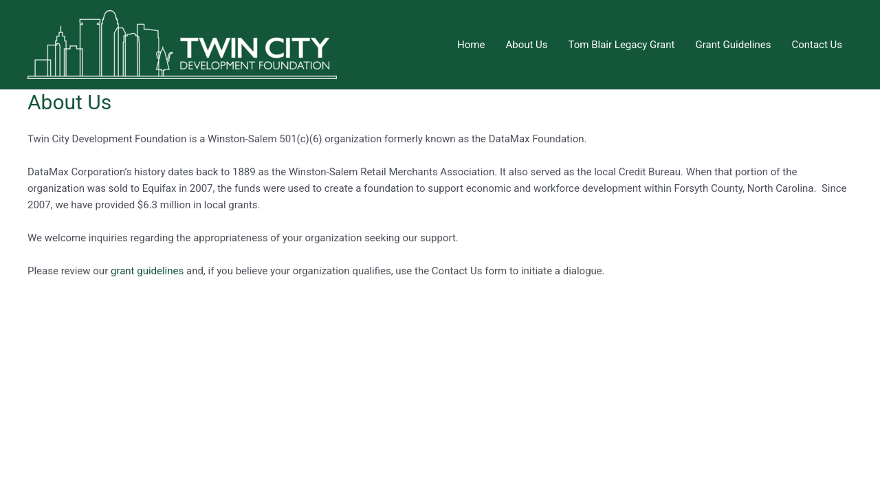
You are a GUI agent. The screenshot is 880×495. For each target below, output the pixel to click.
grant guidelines (147, 271)
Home (471, 44)
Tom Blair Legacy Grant (622, 44)
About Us (526, 44)
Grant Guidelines (733, 44)
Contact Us (816, 44)
